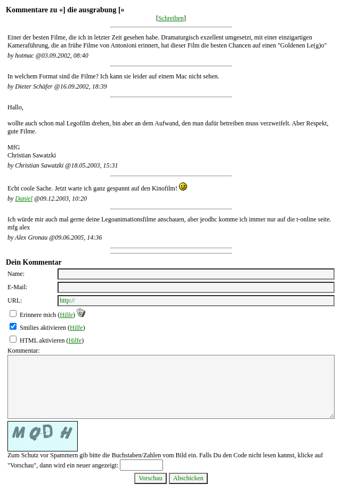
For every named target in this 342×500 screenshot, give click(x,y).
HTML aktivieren (42, 340)
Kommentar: (23, 350)
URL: (14, 300)
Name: (16, 273)
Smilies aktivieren (43, 327)
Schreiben (171, 18)
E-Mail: (17, 287)
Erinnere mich (38, 315)
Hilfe (66, 315)
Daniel (23, 198)
